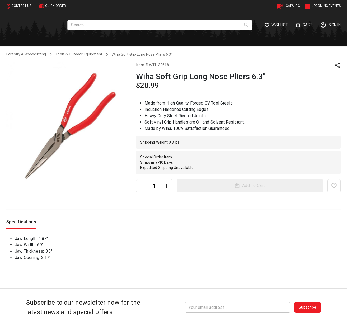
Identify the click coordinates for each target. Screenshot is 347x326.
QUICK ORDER (55, 6)
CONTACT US (21, 6)
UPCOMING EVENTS (326, 6)
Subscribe (307, 307)
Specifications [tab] (21, 223)
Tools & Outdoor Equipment (78, 54)
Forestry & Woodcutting (26, 54)
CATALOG (293, 6)
